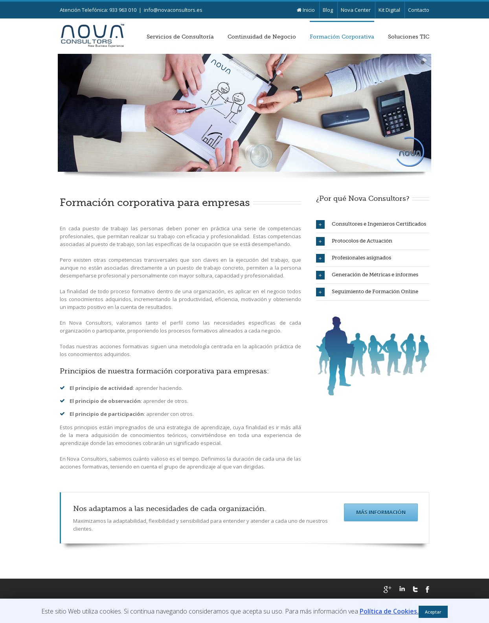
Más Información (381, 512)
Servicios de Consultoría (180, 36)
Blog (328, 9)
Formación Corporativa (342, 36)
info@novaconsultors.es (173, 9)
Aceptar (433, 612)
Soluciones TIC (408, 36)
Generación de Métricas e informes (367, 275)
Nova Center (356, 9)
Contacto (418, 9)
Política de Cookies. (389, 611)
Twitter (415, 589)
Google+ (387, 589)
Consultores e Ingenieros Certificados (371, 224)
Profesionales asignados (353, 258)
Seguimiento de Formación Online (367, 292)
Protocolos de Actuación (354, 241)
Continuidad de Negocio (262, 36)
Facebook (427, 589)
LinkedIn (402, 588)
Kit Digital (389, 9)
